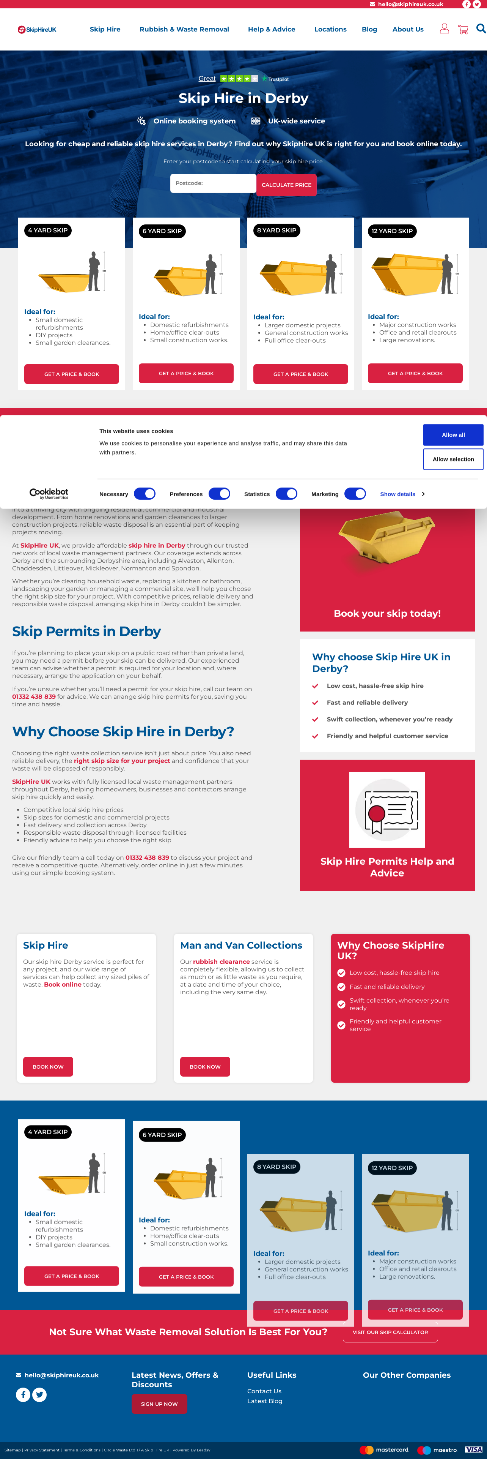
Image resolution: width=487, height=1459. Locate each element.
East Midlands (81, 501)
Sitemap (13, 1450)
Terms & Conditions (82, 1450)
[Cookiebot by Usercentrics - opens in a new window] (49, 79)
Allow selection (423, 44)
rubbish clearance (221, 1079)
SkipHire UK (39, 545)
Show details (398, 79)
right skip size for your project (122, 760)
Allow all (423, 19)
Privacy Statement (42, 1450)
